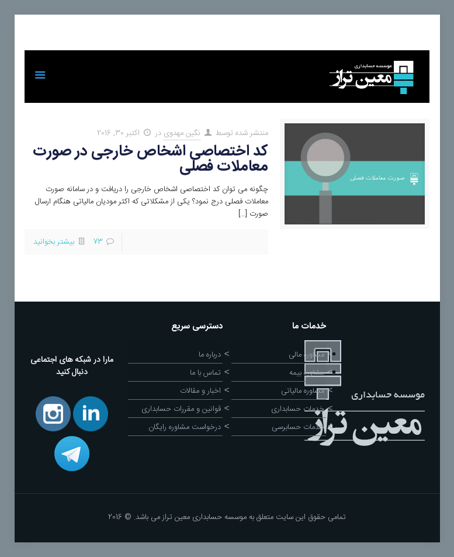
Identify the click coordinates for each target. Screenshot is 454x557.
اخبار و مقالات (200, 391)
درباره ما (210, 354)
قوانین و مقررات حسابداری (181, 409)
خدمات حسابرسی (298, 427)
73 (98, 242)
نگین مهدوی (182, 133)
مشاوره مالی (306, 354)
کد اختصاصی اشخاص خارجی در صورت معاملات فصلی (150, 159)
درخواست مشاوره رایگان (184, 427)
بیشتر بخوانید (53, 242)
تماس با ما (205, 372)
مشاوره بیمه (306, 372)
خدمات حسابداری (297, 409)
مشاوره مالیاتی (302, 391)
